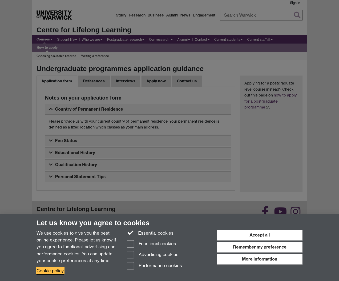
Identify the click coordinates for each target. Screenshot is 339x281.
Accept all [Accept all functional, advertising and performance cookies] (260, 235)
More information (259, 259)
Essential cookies (150, 233)
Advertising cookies (152, 255)
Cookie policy (50, 270)
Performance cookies (154, 266)
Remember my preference (260, 247)
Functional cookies (151, 244)
